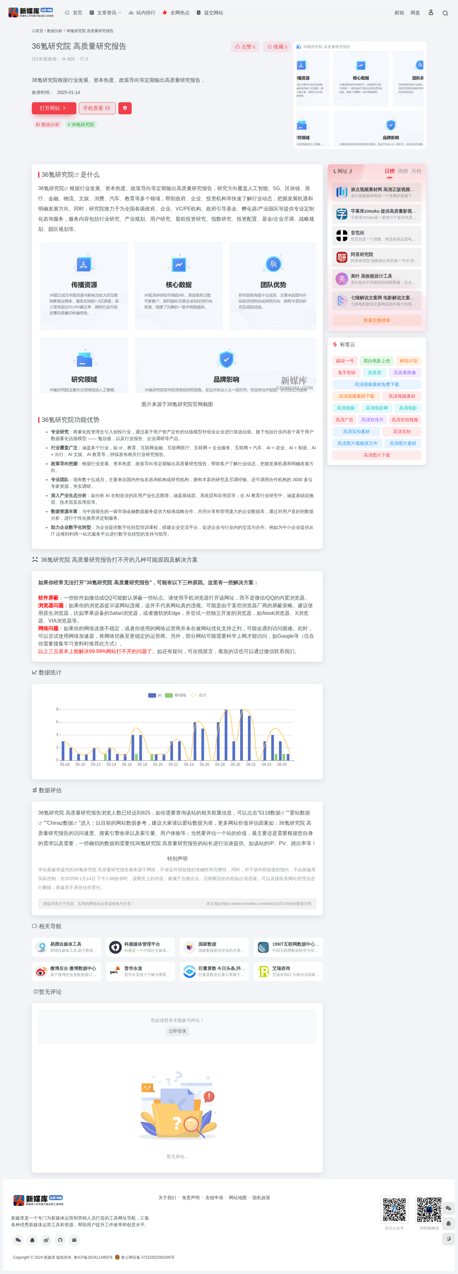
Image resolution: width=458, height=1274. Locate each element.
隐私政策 (261, 1197)
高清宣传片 (372, 419)
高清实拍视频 (405, 419)
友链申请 (214, 1197)
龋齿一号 (345, 360)
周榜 (403, 171)
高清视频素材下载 (356, 396)
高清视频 (346, 407)
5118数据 (270, 812)
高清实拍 (402, 431)
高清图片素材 (403, 443)
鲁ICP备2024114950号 (93, 1257)
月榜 (416, 171)
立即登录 (177, 1031)
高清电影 (408, 407)
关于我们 (167, 1197)
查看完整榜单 (377, 320)
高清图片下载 (377, 455)
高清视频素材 (402, 396)
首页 (39, 31)
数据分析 (54, 31)
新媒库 (49, 1257)
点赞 (245, 46)
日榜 (390, 171)
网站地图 (238, 1197)
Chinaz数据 (60, 823)
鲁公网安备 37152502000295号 (145, 1257)
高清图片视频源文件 (357, 443)
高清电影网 (377, 407)
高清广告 (344, 419)
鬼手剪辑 (347, 372)
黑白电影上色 (377, 360)
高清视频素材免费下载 (377, 384)
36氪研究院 (58, 174)
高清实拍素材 (356, 431)
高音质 (374, 372)
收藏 (277, 46)
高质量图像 (405, 372)
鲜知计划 (409, 360)
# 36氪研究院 (81, 124)
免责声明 (191, 1197)
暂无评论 (50, 992)
